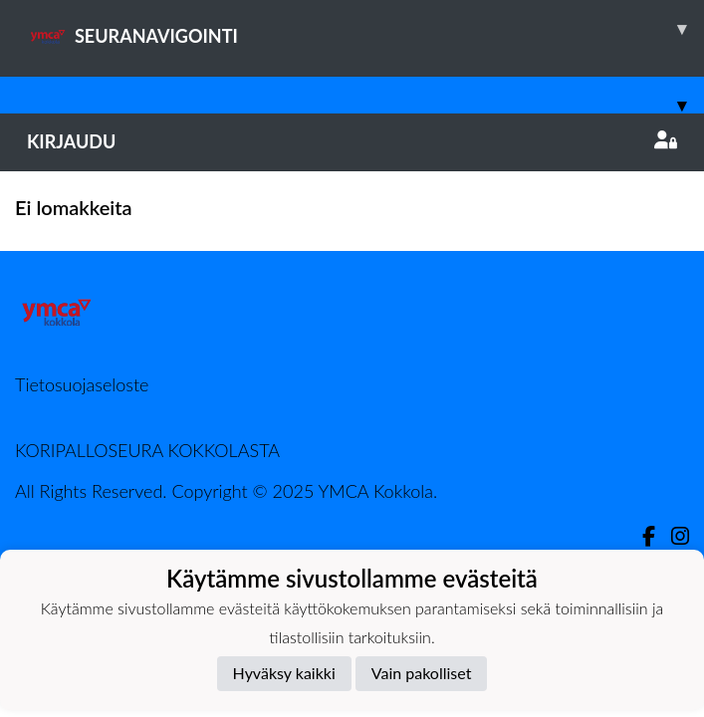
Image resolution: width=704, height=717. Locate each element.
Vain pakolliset (421, 672)
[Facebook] (640, 536)
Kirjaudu (352, 141)
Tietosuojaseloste (81, 384)
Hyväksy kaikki (284, 672)
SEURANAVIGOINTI (365, 29)
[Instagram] (672, 536)
